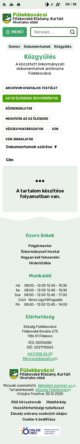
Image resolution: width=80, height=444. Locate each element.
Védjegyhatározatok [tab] (25, 129)
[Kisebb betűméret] (52, 4)
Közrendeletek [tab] (19, 108)
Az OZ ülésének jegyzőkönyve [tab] (32, 98)
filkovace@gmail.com (40, 359)
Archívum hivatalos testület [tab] (32, 88)
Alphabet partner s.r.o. (57, 385)
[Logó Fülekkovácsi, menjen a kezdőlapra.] (40, 374)
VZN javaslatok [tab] (19, 139)
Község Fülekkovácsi (53, 390)
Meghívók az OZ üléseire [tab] (27, 119)
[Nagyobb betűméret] (58, 4)
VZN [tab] (55, 129)
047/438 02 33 (40, 354)
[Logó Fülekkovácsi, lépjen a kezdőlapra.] (40, 18)
